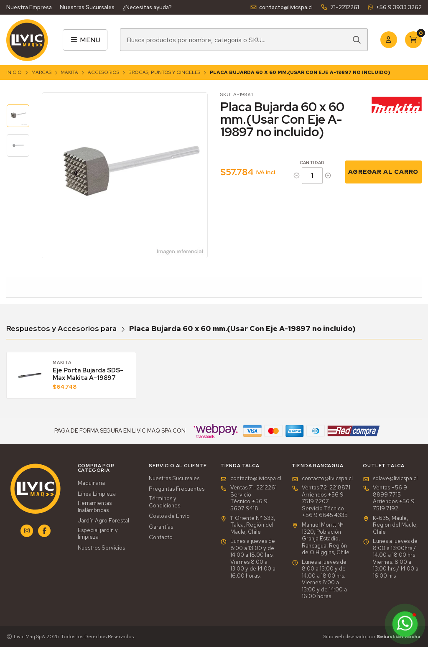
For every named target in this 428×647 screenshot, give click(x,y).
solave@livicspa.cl (390, 478)
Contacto (161, 537)
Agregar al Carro (383, 172)
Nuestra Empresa (29, 7)
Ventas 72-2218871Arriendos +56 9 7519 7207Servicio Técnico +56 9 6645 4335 (321, 501)
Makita (69, 72)
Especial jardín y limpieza (98, 534)
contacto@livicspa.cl (281, 7)
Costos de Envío (169, 516)
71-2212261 (340, 7)
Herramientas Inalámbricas (95, 507)
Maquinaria (91, 483)
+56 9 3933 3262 (394, 7)
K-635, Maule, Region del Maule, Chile (390, 525)
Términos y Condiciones (164, 502)
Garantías (161, 527)
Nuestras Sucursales (87, 7)
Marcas (41, 72)
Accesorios (103, 72)
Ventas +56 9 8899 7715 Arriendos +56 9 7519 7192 (389, 498)
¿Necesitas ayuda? (147, 7)
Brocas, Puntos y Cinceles (164, 72)
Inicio (14, 72)
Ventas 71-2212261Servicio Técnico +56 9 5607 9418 (248, 498)
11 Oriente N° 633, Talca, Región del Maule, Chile (247, 525)
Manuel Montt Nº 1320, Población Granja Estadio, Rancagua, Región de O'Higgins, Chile (320, 539)
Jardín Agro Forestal (103, 520)
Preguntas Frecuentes (176, 489)
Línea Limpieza (97, 494)
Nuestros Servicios (101, 548)
